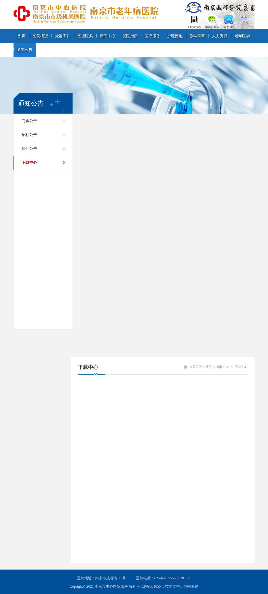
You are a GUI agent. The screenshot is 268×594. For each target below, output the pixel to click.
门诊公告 (29, 121)
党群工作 (62, 36)
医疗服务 (152, 36)
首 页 (21, 36)
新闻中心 (107, 36)
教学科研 (197, 36)
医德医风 (85, 36)
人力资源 (219, 36)
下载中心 (29, 162)
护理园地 (175, 36)
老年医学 (242, 36)
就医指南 (130, 36)
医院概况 (40, 36)
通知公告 (24, 50)
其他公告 (29, 149)
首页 (208, 367)
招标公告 (29, 135)
